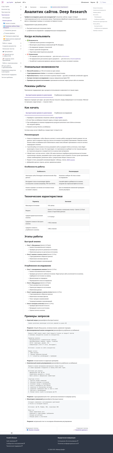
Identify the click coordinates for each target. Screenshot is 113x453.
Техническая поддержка (14, 446)
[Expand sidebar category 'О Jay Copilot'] (21, 6)
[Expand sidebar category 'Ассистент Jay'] (21, 9)
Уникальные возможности (99, 10)
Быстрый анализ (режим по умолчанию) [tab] (39, 95)
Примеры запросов (98, 30)
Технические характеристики (100, 21)
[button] (12, 17)
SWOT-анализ (71, 160)
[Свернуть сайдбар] (11, 433)
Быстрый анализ (98, 26)
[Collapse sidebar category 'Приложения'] (21, 15)
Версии (93, 2)
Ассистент (66, 56)
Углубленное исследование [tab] (63, 95)
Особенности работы (99, 19)
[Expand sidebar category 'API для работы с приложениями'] (21, 67)
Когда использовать (98, 8)
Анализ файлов (75, 59)
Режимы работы (97, 12)
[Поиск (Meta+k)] (105, 2)
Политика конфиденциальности (68, 443)
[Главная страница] (26, 7)
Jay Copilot (10, 2)
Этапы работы (96, 23)
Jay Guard (18, 2)
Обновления (85, 2)
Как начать (95, 14)
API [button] (24, 2)
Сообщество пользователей (15, 443)
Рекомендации (98, 17)
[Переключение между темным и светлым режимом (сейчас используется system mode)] (97, 2)
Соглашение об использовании (68, 441)
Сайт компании (11, 441)
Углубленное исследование (101, 28)
